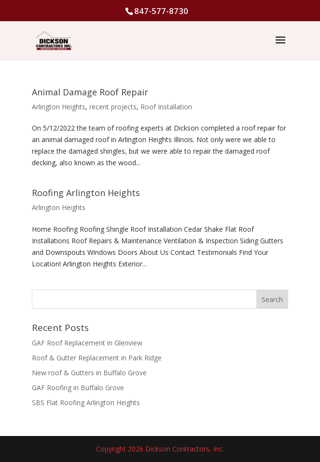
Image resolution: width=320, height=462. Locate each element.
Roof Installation (166, 106)
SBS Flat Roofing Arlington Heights (86, 402)
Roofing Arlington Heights (86, 192)
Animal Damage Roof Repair (90, 92)
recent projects (113, 106)
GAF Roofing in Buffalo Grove (78, 387)
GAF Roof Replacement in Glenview (87, 342)
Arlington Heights (58, 106)
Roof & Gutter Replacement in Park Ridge (97, 357)
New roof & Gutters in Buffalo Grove (89, 372)
